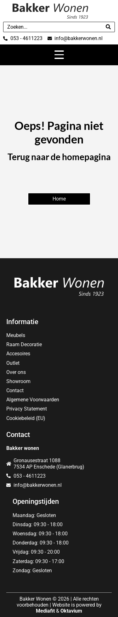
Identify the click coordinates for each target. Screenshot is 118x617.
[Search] (108, 27)
